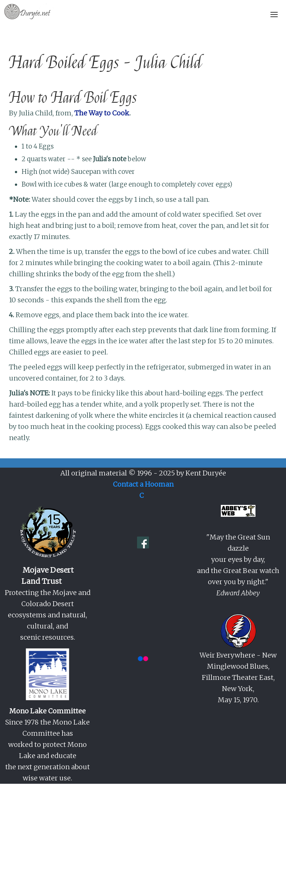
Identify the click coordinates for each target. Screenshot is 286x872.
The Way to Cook (101, 113)
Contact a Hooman (143, 484)
